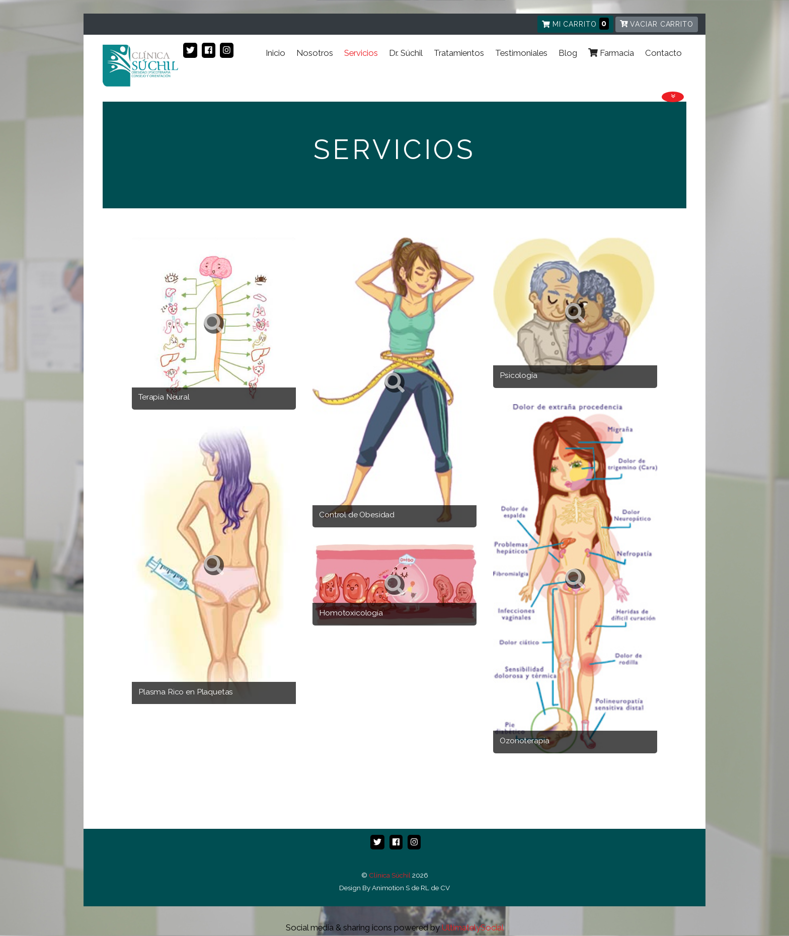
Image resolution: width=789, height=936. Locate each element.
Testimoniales (512, 74)
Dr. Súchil (391, 74)
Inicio (252, 74)
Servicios (343, 74)
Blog (560, 74)
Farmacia (607, 74)
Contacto (662, 74)
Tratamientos (446, 74)
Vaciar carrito (656, 24)
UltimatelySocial (473, 928)
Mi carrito (575, 24)
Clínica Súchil (390, 876)
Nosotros (294, 74)
